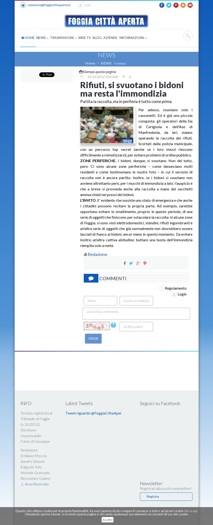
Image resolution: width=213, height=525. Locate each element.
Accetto (108, 519)
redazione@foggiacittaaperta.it (46, 5)
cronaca (120, 63)
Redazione (98, 254)
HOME (28, 38)
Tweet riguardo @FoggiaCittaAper (93, 413)
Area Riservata (35, 484)
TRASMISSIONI (63, 38)
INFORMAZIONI (133, 38)
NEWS (42, 38)
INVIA (93, 338)
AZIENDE (110, 38)
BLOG (97, 38)
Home (90, 63)
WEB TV (84, 38)
